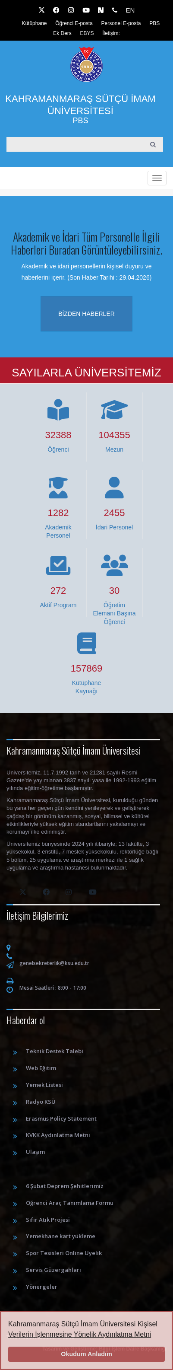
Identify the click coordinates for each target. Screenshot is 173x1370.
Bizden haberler (86, 313)
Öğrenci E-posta (74, 23)
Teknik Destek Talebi (54, 1051)
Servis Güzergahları (53, 1270)
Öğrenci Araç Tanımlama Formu (69, 1203)
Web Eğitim (41, 1068)
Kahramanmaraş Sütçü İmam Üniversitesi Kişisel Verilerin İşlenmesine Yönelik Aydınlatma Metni (82, 1329)
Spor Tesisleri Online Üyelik (64, 1253)
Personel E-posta (121, 23)
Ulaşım (35, 1152)
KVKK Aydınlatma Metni (58, 1135)
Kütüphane (34, 23)
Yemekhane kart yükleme (60, 1236)
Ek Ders (62, 33)
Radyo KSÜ (41, 1102)
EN (130, 10)
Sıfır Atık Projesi (48, 1219)
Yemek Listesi (44, 1085)
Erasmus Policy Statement (61, 1118)
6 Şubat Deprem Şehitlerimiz (65, 1186)
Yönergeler (41, 1286)
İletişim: (111, 33)
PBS (154, 23)
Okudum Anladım (86, 1354)
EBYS (87, 33)
